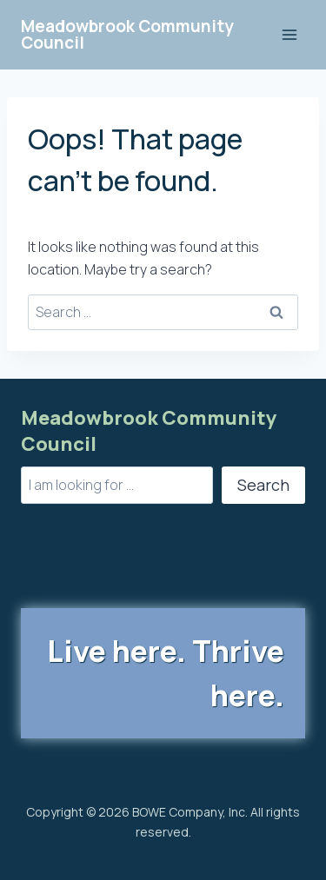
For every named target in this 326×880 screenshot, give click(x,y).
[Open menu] (289, 34)
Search (263, 484)
